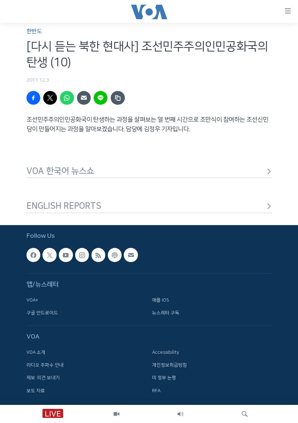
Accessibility (165, 351)
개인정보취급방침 (169, 365)
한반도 (34, 31)
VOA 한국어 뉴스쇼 (149, 171)
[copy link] (117, 98)
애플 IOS (160, 299)
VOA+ (32, 299)
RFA (156, 390)
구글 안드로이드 (42, 312)
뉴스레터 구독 (165, 312)
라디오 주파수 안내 (45, 365)
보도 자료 (35, 390)
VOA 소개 (35, 351)
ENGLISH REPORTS (149, 206)
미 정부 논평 (164, 377)
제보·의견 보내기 (43, 377)
